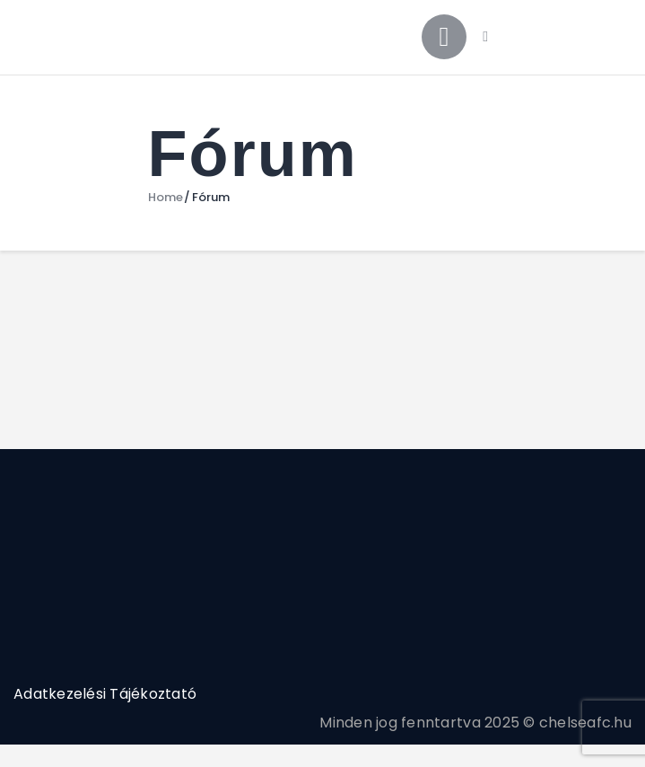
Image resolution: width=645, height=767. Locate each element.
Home (165, 198)
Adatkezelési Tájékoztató (104, 693)
